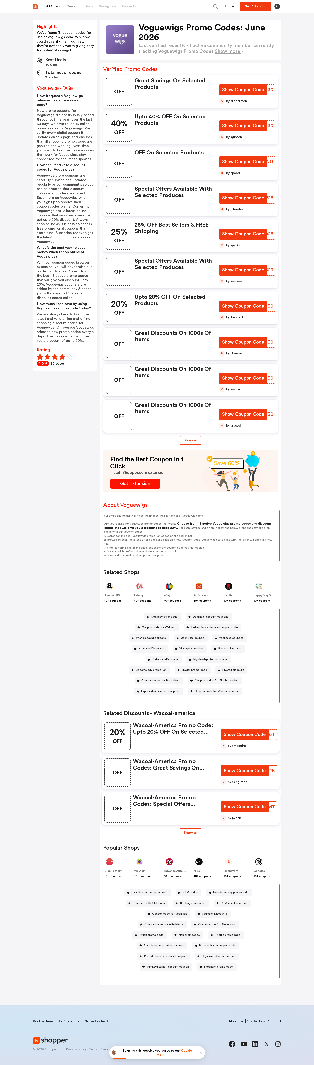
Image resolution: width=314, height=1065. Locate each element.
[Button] (229, 6)
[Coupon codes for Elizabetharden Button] (215, 680)
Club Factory (113, 871)
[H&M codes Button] (188, 892)
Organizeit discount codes (218, 956)
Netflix (228, 595)
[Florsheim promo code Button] (217, 967)
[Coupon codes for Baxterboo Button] (159, 680)
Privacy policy (76, 1049)
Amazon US (112, 595)
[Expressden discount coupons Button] (158, 691)
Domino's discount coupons (210, 616)
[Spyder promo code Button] (193, 670)
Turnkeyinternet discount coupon (168, 966)
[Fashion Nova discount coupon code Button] (212, 627)
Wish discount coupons (151, 638)
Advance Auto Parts (177, 871)
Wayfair (139, 871)
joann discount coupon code (149, 892)
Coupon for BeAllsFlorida (148, 903)
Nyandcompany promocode (230, 892)
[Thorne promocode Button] (226, 935)
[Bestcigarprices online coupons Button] (162, 945)
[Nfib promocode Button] (187, 935)
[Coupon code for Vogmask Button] (167, 914)
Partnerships (69, 1021)
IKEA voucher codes (234, 903)
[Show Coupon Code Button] (243, 90)
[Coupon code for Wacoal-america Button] (215, 691)
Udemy (139, 595)
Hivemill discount (233, 670)
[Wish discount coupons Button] (149, 638)
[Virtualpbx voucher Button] (190, 649)
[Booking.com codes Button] (191, 903)
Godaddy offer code (164, 616)
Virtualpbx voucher (191, 648)
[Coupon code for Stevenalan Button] (215, 924)
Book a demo (43, 1021)
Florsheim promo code (218, 966)
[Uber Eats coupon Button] (191, 638)
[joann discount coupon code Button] (147, 892)
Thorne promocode (227, 935)
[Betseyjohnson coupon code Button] (215, 945)
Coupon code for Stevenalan (216, 924)
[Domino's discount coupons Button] (209, 617)
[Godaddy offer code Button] (162, 617)
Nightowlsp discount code (210, 659)
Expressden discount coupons (160, 691)
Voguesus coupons (231, 638)
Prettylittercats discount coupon (165, 956)
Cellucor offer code (165, 659)
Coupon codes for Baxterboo (160, 680)
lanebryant (231, 871)
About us (236, 1021)
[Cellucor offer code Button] (164, 659)
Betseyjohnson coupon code (217, 945)
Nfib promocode (189, 935)
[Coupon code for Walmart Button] (157, 627)
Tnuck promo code (151, 935)
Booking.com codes (192, 903)
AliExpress (201, 595)
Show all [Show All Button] (190, 440)
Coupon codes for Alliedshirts (163, 924)
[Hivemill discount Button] (231, 670)
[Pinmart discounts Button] (228, 649)
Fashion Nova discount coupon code (214, 627)
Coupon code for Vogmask (169, 913)
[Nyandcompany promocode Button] (229, 892)
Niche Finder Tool (98, 1021)
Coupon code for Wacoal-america (217, 691)
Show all (190, 832)
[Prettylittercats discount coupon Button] (163, 956)
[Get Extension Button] (135, 484)
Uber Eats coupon (192, 638)
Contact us (256, 1021)
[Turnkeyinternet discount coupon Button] (166, 967)
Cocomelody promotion (151, 670)
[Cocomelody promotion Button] (149, 670)
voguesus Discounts (151, 648)
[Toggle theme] (277, 6)
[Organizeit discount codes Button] (217, 956)
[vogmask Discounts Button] (213, 914)
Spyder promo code (194, 670)
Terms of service (101, 1049)
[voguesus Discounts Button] (150, 649)
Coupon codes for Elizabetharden (216, 680)
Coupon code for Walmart (159, 627)
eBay (167, 595)
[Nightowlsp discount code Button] (208, 659)
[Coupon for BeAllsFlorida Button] (147, 903)
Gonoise (259, 871)
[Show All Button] (190, 832)
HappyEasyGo (263, 595)
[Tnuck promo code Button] (149, 935)
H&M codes (190, 892)
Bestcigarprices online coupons (164, 945)
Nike (197, 871)
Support (274, 1021)
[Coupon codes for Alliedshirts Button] (162, 924)
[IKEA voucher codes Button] (232, 903)
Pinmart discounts (229, 648)
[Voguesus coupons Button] (229, 638)
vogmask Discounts (214, 913)
